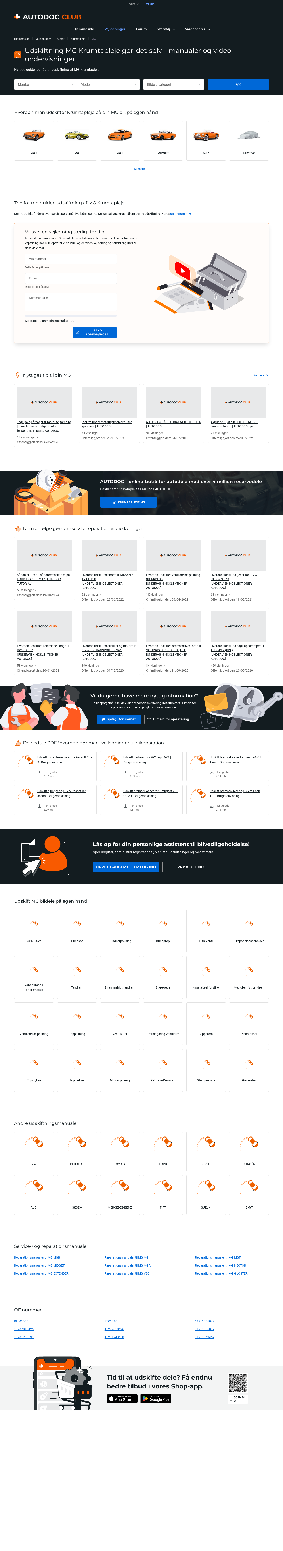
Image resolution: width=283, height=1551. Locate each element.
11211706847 (204, 1321)
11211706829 (204, 1329)
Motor (60, 38)
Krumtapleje (78, 38)
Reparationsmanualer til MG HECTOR (220, 1265)
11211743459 (204, 1337)
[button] (166, 29)
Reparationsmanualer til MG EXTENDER (41, 1273)
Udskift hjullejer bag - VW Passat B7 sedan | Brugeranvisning (61, 793)
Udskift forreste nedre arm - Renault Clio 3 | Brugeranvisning (64, 759)
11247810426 (114, 1329)
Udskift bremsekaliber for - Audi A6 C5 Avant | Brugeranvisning (235, 759)
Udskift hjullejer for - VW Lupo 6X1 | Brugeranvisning (147, 759)
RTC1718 (111, 1321)
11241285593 (24, 1337)
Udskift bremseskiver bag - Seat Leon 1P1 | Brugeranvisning (235, 793)
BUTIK (133, 4)
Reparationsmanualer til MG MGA (128, 1265)
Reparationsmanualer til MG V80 (127, 1273)
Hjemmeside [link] (21, 38)
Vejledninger (43, 38)
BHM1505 (21, 1321)
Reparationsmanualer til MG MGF (218, 1257)
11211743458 (114, 1337)
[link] (84, 29)
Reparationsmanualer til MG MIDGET (39, 1265)
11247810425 (24, 1329)
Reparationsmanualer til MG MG (127, 1257)
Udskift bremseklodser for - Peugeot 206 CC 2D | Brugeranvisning (150, 793)
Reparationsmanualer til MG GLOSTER (221, 1273)
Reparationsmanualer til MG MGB (37, 1257)
